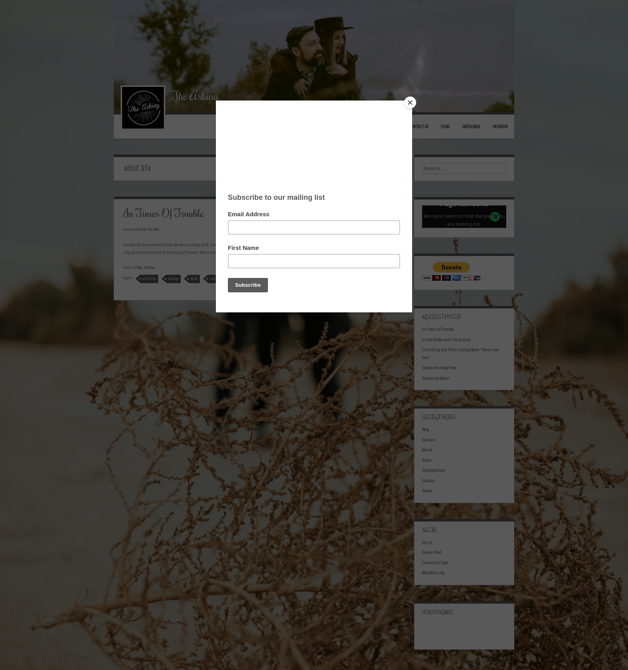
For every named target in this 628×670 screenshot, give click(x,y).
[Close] (410, 103)
